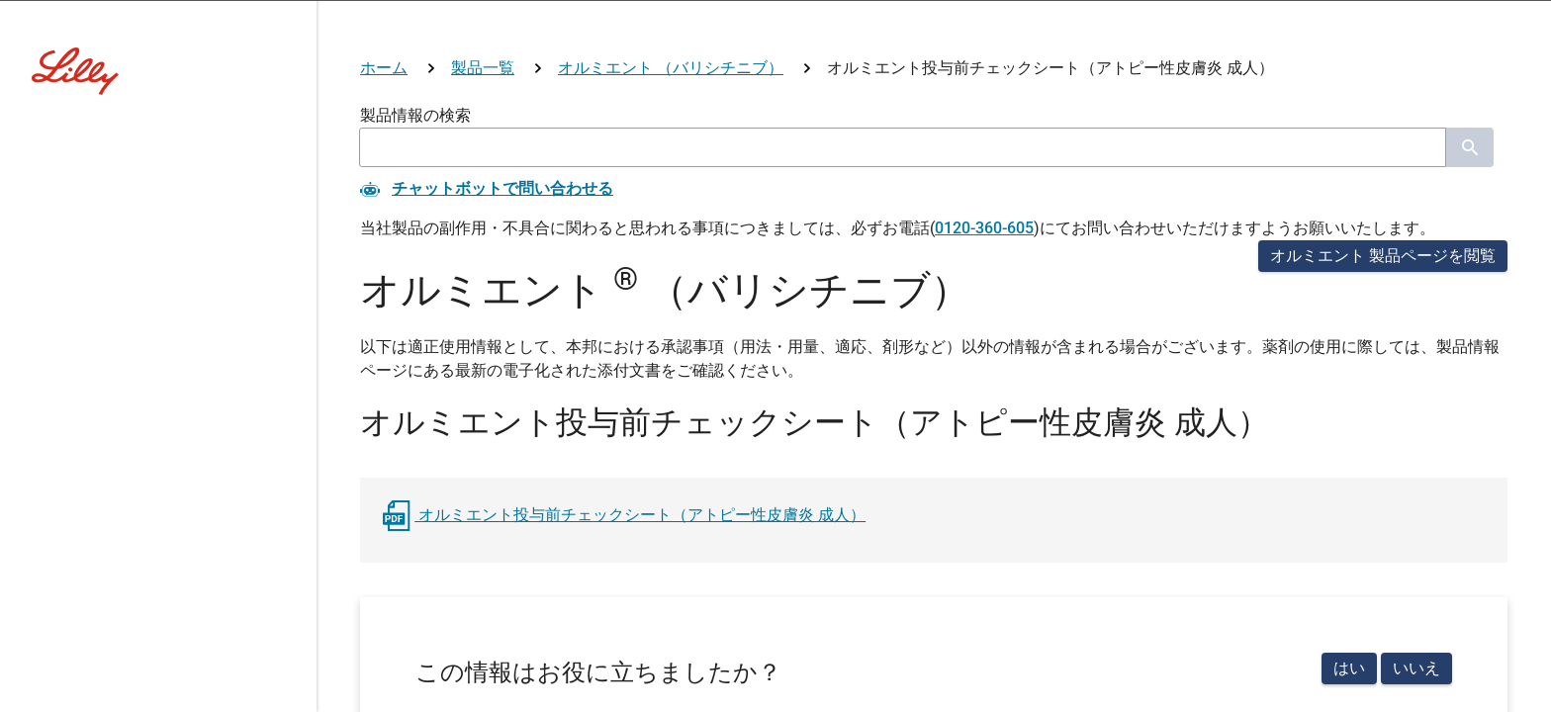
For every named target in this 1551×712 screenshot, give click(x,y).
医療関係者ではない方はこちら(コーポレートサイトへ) (775, 498)
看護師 (774, 422)
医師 (574, 422)
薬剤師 (669, 422)
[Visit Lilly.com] (775, 138)
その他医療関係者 (924, 422)
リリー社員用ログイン (544, 586)
